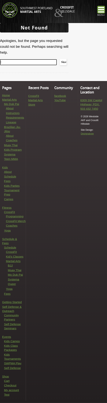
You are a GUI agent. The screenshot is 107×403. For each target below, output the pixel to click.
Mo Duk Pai (11, 104)
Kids (5, 167)
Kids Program (13, 149)
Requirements (15, 117)
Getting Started (12, 302)
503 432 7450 (89, 108)
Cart (6, 380)
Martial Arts (9, 99)
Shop (5, 376)
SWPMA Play (12, 363)
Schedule (10, 176)
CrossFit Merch (16, 221)
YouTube (60, 100)
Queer (12, 284)
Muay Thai (10, 145)
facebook (60, 95)
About (9, 108)
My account (11, 390)
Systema (9, 154)
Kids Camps (12, 341)
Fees (7, 181)
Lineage (11, 122)
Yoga (7, 230)
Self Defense (12, 368)
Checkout (10, 385)
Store (31, 104)
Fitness (7, 207)
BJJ (10, 265)
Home (6, 95)
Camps (8, 199)
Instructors (13, 113)
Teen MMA (11, 159)
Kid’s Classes (14, 256)
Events (6, 336)
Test (6, 394)
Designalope (87, 133)
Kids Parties (12, 185)
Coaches (11, 140)
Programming (14, 216)
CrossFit (9, 212)
